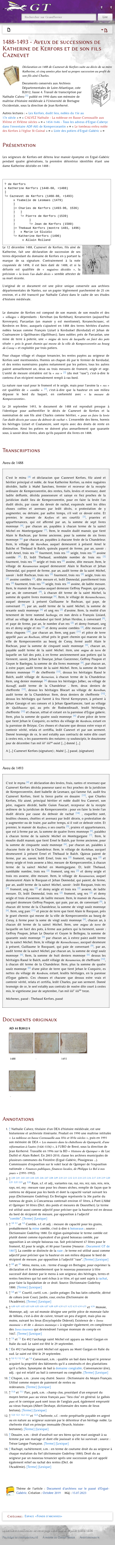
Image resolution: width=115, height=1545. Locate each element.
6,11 (65, 1306)
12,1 (18, 1414)
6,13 (75, 1306)
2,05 (37, 1177)
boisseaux (77, 1228)
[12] (58, 671)
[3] (45, 388)
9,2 (20, 1358)
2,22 (16, 1182)
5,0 (12, 1291)
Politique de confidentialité (20, 1537)
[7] (45, 529)
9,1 (16, 1358)
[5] (84, 516)
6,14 (80, 1306)
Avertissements (89, 1537)
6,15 (84, 1306)
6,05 (37, 1306)
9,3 (23, 1358)
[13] (84, 795)
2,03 (27, 1177)
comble (15, 1218)
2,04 (32, 1177)
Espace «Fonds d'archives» (43, 1516)
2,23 (20, 1182)
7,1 (20, 1338)
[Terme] (27, 1218)
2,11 (65, 1177)
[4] (29, 476)
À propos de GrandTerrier (59, 1537)
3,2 (23, 1223)
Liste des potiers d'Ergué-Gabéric (76, 131)
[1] (26, 95)
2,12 (70, 1177)
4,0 (12, 1264)
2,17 (94, 1177)
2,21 (11, 1182)
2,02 (23, 1177)
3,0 (12, 1223)
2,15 (84, 1177)
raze (60, 1251)
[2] (64, 372)
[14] (78, 813)
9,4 (30, 1358)
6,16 (93, 1306)
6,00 (13, 1306)
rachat (103, 1278)
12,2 (23, 1414)
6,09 (56, 1306)
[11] (79, 631)
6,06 (42, 1306)
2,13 (75, 1177)
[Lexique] (40, 1218)
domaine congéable (69, 1368)
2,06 (42, 1177)
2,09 (56, 1177)
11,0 (13, 1391)
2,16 (89, 1177)
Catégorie (14, 1516)
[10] (29, 631)
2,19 (103, 1177)
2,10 (61, 1177)
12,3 (27, 1414)
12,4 (36, 1414)
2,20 (108, 1177)
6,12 (70, 1306)
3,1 (16, 1223)
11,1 (21, 1391)
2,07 (46, 1177)
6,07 (46, 1306)
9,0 (12, 1358)
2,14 (80, 1177)
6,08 (51, 1306)
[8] (19, 556)
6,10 (61, 1306)
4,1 (20, 1264)
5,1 (20, 1291)
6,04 (32, 1306)
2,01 (18, 1177)
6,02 (23, 1306)
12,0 (13, 1414)
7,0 (12, 1338)
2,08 (51, 1177)
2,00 (13, 1177)
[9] (40, 591)
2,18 (99, 1177)
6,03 (27, 1306)
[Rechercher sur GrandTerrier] (58, 17)
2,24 (29, 1182)
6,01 (18, 1306)
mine (35, 1228)
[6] (21, 525)
